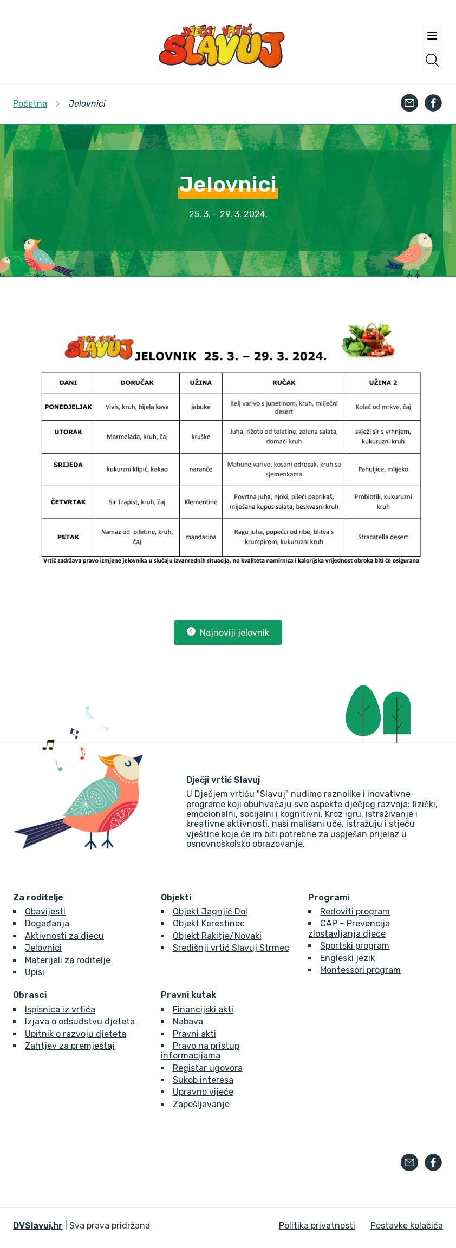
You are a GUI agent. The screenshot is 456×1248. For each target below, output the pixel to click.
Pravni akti (194, 1034)
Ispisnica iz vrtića (60, 1009)
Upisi (34, 972)
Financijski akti (203, 1009)
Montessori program (360, 970)
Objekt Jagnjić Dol (210, 911)
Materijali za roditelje (67, 960)
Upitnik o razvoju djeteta (75, 1034)
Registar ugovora (208, 1068)
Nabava (188, 1021)
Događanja (47, 923)
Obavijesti (45, 911)
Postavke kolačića (406, 1225)
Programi (328, 898)
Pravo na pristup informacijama (200, 1051)
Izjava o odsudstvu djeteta (80, 1021)
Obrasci (30, 995)
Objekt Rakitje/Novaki (217, 936)
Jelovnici (43, 948)
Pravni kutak (188, 995)
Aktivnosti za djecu (64, 936)
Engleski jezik (347, 958)
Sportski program (354, 945)
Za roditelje (38, 898)
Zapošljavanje (201, 1104)
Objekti (176, 898)
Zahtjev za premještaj (70, 1046)
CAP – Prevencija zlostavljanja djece (349, 928)
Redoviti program (355, 911)
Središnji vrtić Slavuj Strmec (231, 948)
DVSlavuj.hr (38, 1225)
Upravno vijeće (203, 1092)
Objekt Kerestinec (209, 923)
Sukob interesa (203, 1080)
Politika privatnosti (317, 1225)
